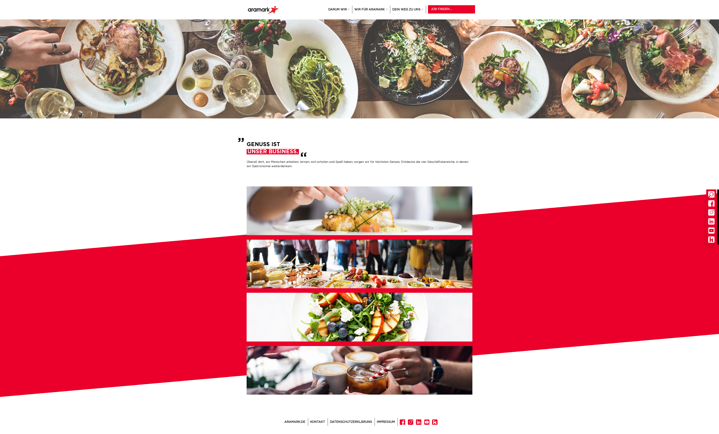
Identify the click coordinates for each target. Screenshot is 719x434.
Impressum (386, 422)
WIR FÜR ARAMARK (369, 9)
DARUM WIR (337, 9)
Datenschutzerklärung (351, 422)
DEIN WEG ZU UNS (406, 9)
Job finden (440, 9)
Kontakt (317, 422)
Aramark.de (294, 422)
